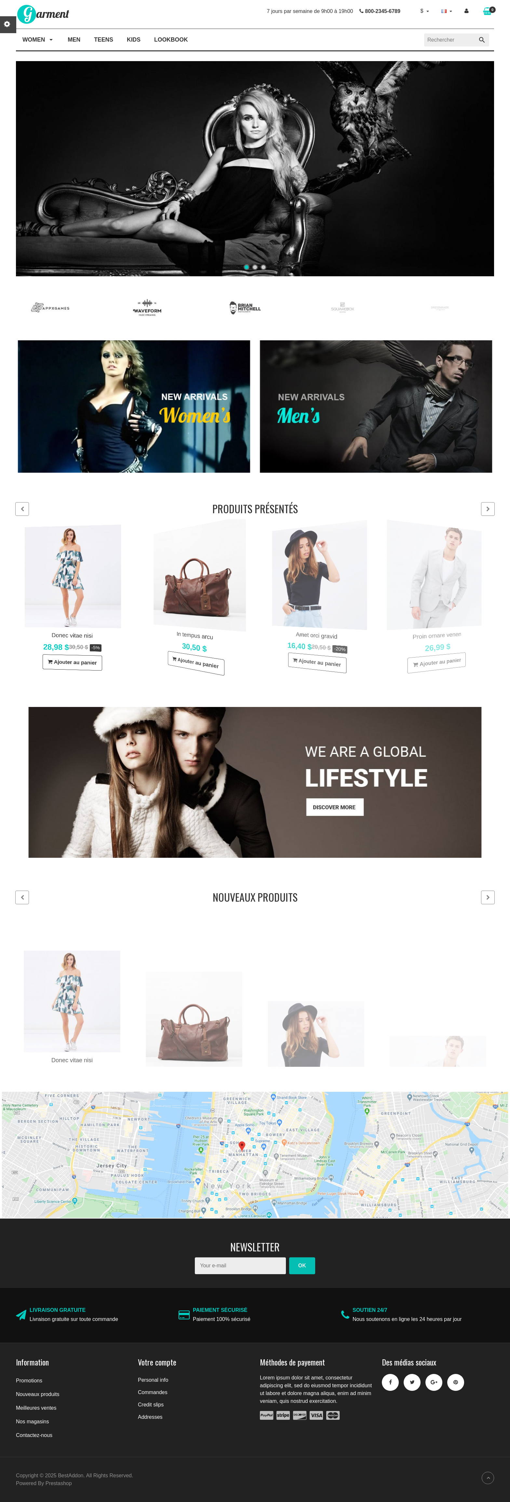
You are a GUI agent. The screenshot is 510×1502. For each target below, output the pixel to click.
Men (74, 39)
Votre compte (157, 1362)
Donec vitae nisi (70, 637)
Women (38, 39)
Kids (134, 39)
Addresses (150, 1417)
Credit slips (151, 1404)
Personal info (153, 1380)
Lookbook (171, 39)
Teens (103, 39)
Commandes (153, 1392)
